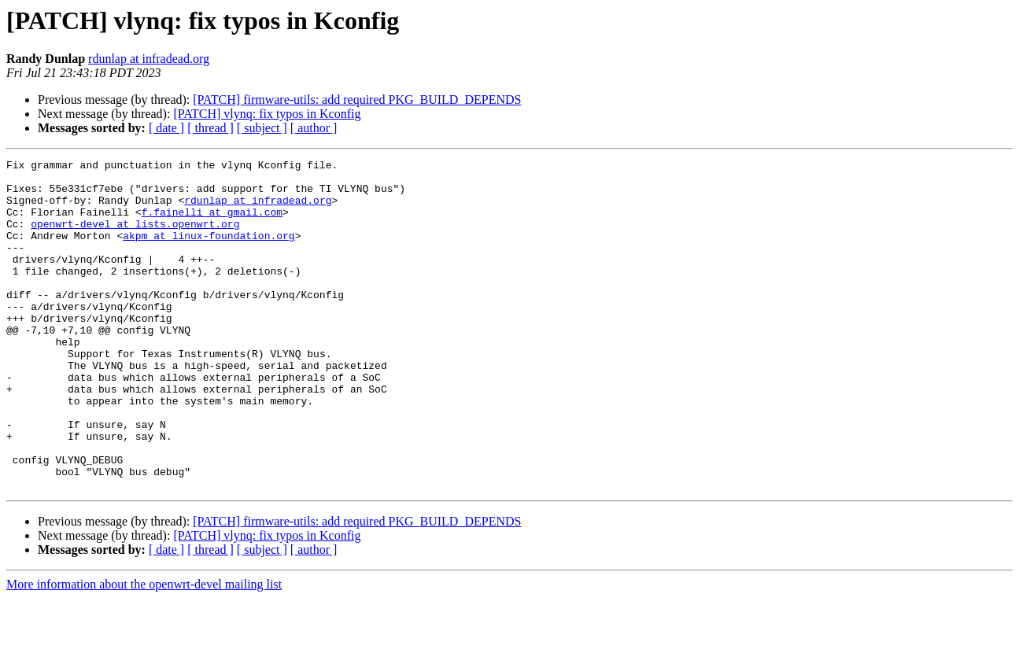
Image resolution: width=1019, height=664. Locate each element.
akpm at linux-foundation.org (208, 252)
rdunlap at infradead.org (148, 58)
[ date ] (166, 128)
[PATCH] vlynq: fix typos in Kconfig (266, 113)
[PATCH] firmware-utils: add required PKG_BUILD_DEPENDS (357, 99)
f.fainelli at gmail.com (212, 223)
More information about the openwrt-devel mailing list (144, 650)
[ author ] (314, 128)
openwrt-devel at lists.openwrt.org (135, 238)
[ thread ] (210, 128)
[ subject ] (262, 128)
